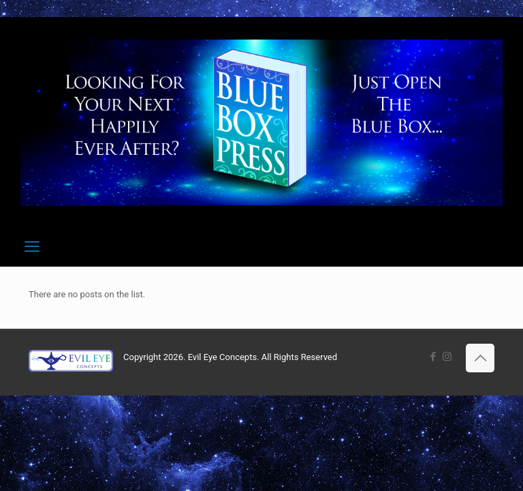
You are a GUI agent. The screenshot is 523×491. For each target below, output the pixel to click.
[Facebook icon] (433, 357)
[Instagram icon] (447, 357)
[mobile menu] (32, 246)
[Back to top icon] (480, 358)
